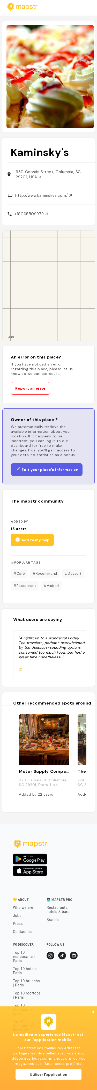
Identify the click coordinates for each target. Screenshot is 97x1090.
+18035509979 (31, 213)
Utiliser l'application (48, 1074)
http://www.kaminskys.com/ (43, 195)
